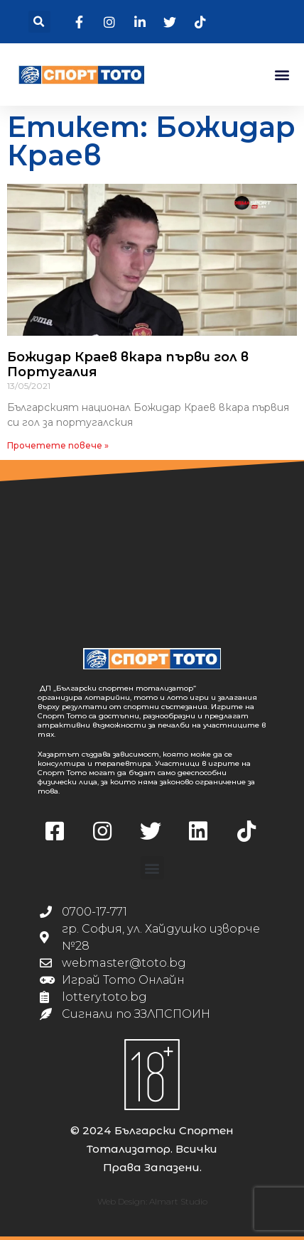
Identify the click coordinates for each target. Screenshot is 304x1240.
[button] (39, 22)
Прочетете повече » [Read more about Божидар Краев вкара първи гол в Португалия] (58, 445)
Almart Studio (178, 1201)
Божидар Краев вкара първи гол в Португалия (128, 364)
